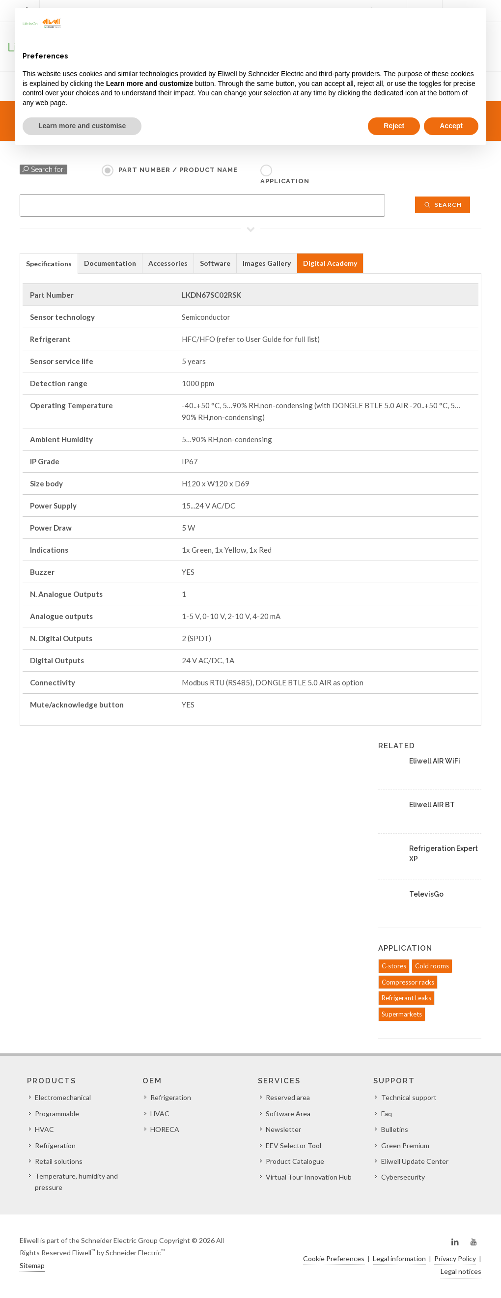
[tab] (49, 263)
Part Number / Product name (178, 169)
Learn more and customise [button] (82, 126)
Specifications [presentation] (49, 263)
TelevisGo (426, 894)
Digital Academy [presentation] (330, 263)
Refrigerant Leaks (406, 998)
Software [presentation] (215, 263)
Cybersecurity (403, 1177)
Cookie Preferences (333, 1258)
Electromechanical (63, 1097)
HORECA (164, 1129)
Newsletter (283, 1129)
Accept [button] (451, 126)
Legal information (399, 1258)
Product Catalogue (295, 1161)
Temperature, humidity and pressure (76, 1181)
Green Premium (405, 1145)
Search (442, 204)
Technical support (409, 1097)
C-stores (394, 966)
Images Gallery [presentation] (267, 263)
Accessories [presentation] (168, 263)
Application (284, 181)
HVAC (44, 1129)
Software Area (288, 1113)
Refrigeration (55, 1145)
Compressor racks (408, 982)
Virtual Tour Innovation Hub (309, 1177)
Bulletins (394, 1129)
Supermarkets (402, 1014)
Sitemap (32, 1265)
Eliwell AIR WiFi (434, 761)
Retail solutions (59, 1161)
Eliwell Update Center (414, 1161)
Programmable (57, 1113)
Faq (386, 1113)
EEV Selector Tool (293, 1145)
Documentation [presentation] (110, 263)
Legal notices (461, 1271)
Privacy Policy (455, 1258)
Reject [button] (394, 126)
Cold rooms (432, 966)
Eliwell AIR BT (432, 805)
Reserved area (288, 1097)
